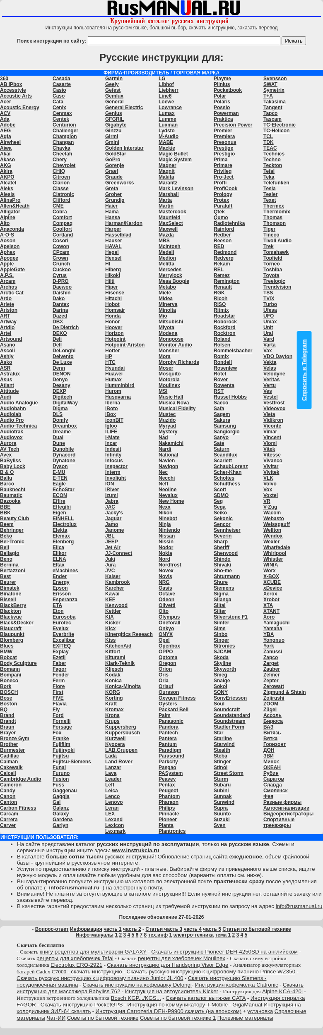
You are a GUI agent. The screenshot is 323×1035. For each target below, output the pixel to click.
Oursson (169, 692)
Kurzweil (115, 738)
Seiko (220, 513)
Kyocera (115, 744)
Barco (7, 484)
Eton (58, 611)
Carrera (9, 819)
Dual (58, 437)
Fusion (61, 779)
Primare (223, 165)
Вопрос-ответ (52, 929)
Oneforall (170, 623)
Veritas (271, 379)
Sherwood (226, 553)
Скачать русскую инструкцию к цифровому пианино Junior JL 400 (100, 978)
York (268, 646)
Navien (167, 461)
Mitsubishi (171, 322)
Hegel (112, 252)
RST (219, 391)
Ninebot (168, 518)
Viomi (270, 443)
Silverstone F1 (231, 617)
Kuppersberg (120, 727)
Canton (8, 802)
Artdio (7, 327)
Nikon (165, 513)
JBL (110, 536)
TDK (268, 142)
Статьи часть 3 (163, 929)
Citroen (61, 177)
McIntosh (170, 246)
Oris (164, 675)
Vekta (269, 362)
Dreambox (65, 426)
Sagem (222, 414)
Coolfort (62, 229)
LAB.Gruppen (121, 750)
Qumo (221, 217)
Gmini (112, 142)
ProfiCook (225, 188)
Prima (220, 160)
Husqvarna (118, 397)
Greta (111, 188)
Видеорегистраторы (288, 814)
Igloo (111, 426)
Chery (60, 160)
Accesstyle (13, 90)
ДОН (269, 750)
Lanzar (113, 767)
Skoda (221, 657)
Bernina (9, 565)
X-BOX (271, 576)
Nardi (165, 449)
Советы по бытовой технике (103, 1018)
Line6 (165, 96)
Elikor (59, 553)
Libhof (166, 84)
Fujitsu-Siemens (72, 762)
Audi (5, 397)
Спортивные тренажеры (278, 822)
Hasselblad (118, 235)
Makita (166, 177)
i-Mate (112, 437)
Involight (115, 478)
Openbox (169, 646)
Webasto (273, 518)
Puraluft (223, 206)
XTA (268, 605)
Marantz (168, 183)
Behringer (12, 530)
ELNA (59, 559)
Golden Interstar (124, 148)
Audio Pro (12, 420)
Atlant (7, 385)
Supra (221, 808)
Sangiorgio (227, 432)
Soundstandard (232, 715)
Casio (59, 90)
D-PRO (61, 281)
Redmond (225, 252)
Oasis (165, 588)
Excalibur (64, 640)
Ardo (6, 298)
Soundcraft (227, 709)
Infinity (113, 455)
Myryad (167, 426)
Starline (223, 738)
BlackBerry (13, 605)
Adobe (7, 125)
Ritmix (221, 310)
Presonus (225, 142)
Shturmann (227, 576)
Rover (221, 379)
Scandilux (225, 455)
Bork (5, 686)
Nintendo (169, 530)
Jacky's (114, 513)
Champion (65, 136)
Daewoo (62, 287)
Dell (57, 345)
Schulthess (227, 484)
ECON (60, 495)
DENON (61, 374)
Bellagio (9, 553)
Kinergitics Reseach (129, 634)
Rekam (222, 264)
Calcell (8, 773)
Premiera (224, 136)
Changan (63, 142)
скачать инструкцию (96, 971)
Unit (268, 327)
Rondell (223, 362)
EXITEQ (62, 646)
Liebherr (168, 90)
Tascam (272, 119)
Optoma (168, 657)
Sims (220, 628)
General (114, 102)
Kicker (113, 623)
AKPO (7, 177)
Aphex (7, 252)
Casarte (62, 84)
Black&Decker (17, 623)
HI (107, 264)
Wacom (272, 513)
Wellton (272, 530)
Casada (61, 78)
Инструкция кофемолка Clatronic (236, 985)
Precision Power (233, 125)
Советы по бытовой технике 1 (178, 1018)
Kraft (111, 704)
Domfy (60, 420)
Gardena (63, 819)
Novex (166, 571)
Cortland (63, 235)
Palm (165, 715)
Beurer (8, 582)
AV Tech (9, 449)
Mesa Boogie (174, 281)
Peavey (167, 779)
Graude (114, 177)
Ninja (165, 524)
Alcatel (8, 183)
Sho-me (223, 571)
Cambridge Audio (20, 779)
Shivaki (222, 565)
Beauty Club (14, 518)
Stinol (220, 767)
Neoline (167, 489)
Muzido (167, 420)
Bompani (10, 675)
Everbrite (63, 634)
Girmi (111, 136)
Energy (61, 582)
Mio (163, 316)
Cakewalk (11, 767)
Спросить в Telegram (304, 370)
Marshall (169, 194)
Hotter (112, 351)
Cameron (11, 785)
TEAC (270, 148)
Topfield (272, 258)
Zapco (270, 657)
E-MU (59, 472)
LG (162, 78)
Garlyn (60, 825)
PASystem (171, 773)
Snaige (222, 681)
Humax (113, 379)
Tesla (269, 188)
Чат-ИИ (56, 1018)
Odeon (166, 599)
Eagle (59, 484)
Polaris (222, 102)
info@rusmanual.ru (299, 906)
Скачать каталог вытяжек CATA (206, 998)
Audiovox (11, 437)
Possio (222, 107)
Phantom (169, 796)
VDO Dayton (277, 356)
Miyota (166, 327)
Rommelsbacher (233, 351)
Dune (59, 443)
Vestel (270, 397)
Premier (223, 131)
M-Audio (168, 136)
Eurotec (62, 623)
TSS (268, 293)
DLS (58, 414)
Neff (163, 484)
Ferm (59, 681)
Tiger (269, 229)
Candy (7, 791)
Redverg (224, 258)
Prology (223, 194)
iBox (110, 414)
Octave (167, 594)
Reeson (222, 241)
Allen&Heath (14, 206)
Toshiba (272, 269)
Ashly (7, 356)
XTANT (271, 611)
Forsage (62, 727)
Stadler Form (229, 727)
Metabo (167, 287)
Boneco (9, 681)
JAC (110, 507)
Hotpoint (115, 339)
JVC (110, 571)
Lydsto (167, 131)
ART (5, 316)
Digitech (62, 397)
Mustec (167, 414)
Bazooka (10, 501)
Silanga (222, 599)
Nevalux (168, 495)
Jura (110, 565)
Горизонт (274, 744)
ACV (5, 113)
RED (219, 246)
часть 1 (113, 929)
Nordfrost (170, 565)
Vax (267, 351)
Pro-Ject (224, 177)
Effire (59, 501)
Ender (60, 576)
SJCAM (222, 652)
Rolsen (222, 345)
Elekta (60, 530)
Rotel (220, 374)
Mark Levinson (176, 188)
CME (58, 206)
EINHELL (63, 518)
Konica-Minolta (123, 686)
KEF (110, 599)
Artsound (11, 339)
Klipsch (114, 669)
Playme (222, 78)
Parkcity (168, 762)
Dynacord (64, 455)
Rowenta (224, 385)
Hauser (113, 241)
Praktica (223, 119)
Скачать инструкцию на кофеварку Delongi (136, 985)
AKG (5, 165)
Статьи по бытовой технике (256, 929)
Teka (268, 177)
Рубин (271, 773)
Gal (56, 802)
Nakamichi (171, 443)
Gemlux (114, 96)
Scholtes (224, 478)
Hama (112, 212)
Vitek (269, 449)
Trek (268, 246)
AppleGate (12, 269)
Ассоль (272, 715)
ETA (57, 605)
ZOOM (270, 704)
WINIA (270, 565)
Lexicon (114, 825)
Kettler (113, 611)
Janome (114, 530)
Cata (58, 102)
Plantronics (172, 831)
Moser (166, 368)
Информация (86, 929)
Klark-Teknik (120, 663)
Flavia (60, 704)
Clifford (61, 200)
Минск (271, 762)
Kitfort (112, 652)
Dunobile (63, 449)
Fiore (59, 686)
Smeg (220, 675)
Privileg (222, 171)
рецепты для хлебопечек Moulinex (181, 958)
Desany (61, 385)
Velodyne (274, 374)
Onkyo (166, 628)
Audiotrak (11, 432)
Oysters (168, 704)
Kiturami (115, 657)
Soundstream (230, 721)
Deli (57, 339)
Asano (7, 345)
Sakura (222, 420)
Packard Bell (173, 709)
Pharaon (168, 802)
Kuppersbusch (122, 733)
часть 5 (212, 929)
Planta (166, 825)
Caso (59, 96)
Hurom (113, 391)
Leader (113, 779)
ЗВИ (268, 756)
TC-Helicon (276, 131)
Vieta (269, 414)
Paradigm (170, 750)
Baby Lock (12, 466)
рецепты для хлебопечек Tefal (74, 958)
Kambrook (117, 582)
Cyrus (60, 275)
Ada (5, 119)
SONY (221, 692)
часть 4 (192, 929)
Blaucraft (11, 628)
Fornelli (61, 721)
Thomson (274, 223)
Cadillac (9, 756)
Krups (112, 721)
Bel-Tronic (12, 542)
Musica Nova (174, 403)
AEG (5, 131)
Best (5, 576)
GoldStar (115, 154)
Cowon (61, 246)
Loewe (166, 102)
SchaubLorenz (231, 466)
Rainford (224, 229)
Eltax (59, 565)
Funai (59, 767)
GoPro (113, 160)
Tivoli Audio (277, 241)
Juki (110, 559)
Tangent (272, 107)
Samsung (225, 426)
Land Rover (119, 762)
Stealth (222, 750)
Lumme (167, 119)
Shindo (222, 559)
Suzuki (222, 819)
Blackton (10, 611)
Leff (109, 785)
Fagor (59, 669)
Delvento (63, 356)
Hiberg (113, 269)
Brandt (8, 721)
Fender (61, 675)
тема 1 (223, 935)
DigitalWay (65, 403)
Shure (221, 582)
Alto (5, 223)
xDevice (272, 588)
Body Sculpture (18, 663)
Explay (61, 652)
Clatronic (63, 194)
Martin (166, 206)
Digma (60, 408)
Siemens (224, 588)
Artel (5, 333)
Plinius (222, 84)
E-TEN (60, 478)
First (58, 692)
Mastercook (172, 212)
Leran (112, 808)
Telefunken (276, 183)
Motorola (169, 379)
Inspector (116, 466)
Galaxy (61, 814)
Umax (270, 322)
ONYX (166, 634)
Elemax (61, 536)
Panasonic (171, 721)
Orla (164, 681)
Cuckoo (62, 269)
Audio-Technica (18, 426)
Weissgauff (276, 524)
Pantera (168, 738)
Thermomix (276, 212)
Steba (220, 756)
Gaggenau (65, 791)
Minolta (167, 310)
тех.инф (158, 935)
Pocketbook (228, 90)
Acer (5, 102)
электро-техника (194, 935)
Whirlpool (274, 553)
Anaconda (12, 229)
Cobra (60, 212)
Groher (113, 194)
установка (260, 1011)
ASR (5, 368)
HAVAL (113, 246)
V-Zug (270, 507)
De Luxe (62, 362)
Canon (7, 796)
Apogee (9, 258)
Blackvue (11, 617)
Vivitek (271, 472)
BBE (5, 507)
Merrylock (170, 275)
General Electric (124, 107)
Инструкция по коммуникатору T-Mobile (178, 1005)
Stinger (222, 762)
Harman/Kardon (123, 223)
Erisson (62, 594)
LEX (110, 814)
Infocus (114, 461)
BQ (3, 709)
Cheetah (62, 154)
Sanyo (221, 437)
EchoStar (64, 489)
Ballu (6, 478)
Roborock (225, 322)
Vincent (272, 437)
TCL (268, 136)
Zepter (271, 681)
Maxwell (168, 229)
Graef (111, 171)
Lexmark (115, 831)
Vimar (270, 432)
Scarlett (223, 461)
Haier (111, 206)
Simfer (221, 623)
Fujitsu (61, 756)
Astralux (10, 374)
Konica (113, 681)
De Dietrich (66, 327)
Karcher (114, 588)
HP (108, 356)
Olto (164, 611)
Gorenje (114, 165)
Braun (7, 727)
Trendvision (277, 287)
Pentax (167, 785)
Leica (111, 791)
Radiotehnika (229, 223)
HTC (110, 362)
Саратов (273, 779)
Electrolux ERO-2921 (76, 965)
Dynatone (64, 461)
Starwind (224, 744)
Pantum (168, 744)
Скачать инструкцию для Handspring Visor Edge (167, 965)
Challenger (65, 131)
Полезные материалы (245, 1018)
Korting (114, 698)
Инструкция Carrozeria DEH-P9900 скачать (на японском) (168, 1011)
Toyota (271, 275)
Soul (219, 704)
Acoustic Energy (19, 107)
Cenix (59, 107)
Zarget (271, 663)
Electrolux (65, 524)
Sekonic (223, 518)
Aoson (7, 241)
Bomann (10, 669)
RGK (219, 293)
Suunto (222, 814)
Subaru (222, 785)
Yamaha (272, 628)
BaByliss (10, 461)
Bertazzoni (12, 571)
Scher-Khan (227, 472)
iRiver (112, 489)
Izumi (111, 495)
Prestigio (224, 154)
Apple (7, 264)
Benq (6, 559)
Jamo (111, 524)
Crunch (61, 264)
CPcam (61, 252)
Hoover (113, 327)
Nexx (165, 507)
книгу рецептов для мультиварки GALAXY (93, 952)
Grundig (115, 200)
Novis (165, 576)
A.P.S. (7, 275)
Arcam (7, 281)
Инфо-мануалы (94, 935)
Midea (166, 298)
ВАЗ (268, 727)
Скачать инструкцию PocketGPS (82, 1005)
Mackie (167, 148)
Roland (222, 339)
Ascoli (7, 351)
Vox (267, 489)
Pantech (168, 733)
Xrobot (271, 599)
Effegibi (62, 507)
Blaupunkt (12, 634)
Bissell (8, 599)
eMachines (65, 571)
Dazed (60, 316)
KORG (112, 692)
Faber (59, 663)
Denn (59, 368)
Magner (167, 165)
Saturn (221, 449)
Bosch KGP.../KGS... (136, 998)
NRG (164, 582)
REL (219, 269)
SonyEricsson (230, 698)
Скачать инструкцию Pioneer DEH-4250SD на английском (224, 952)
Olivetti (167, 605)
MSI (163, 391)
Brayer (8, 733)
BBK (5, 513)
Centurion (64, 125)
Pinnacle (169, 814)
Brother (9, 744)
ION (109, 484)
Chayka (61, 148)
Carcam (9, 814)
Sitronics (224, 646)
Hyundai (115, 368)
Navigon (168, 466)
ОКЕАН (272, 767)
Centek (61, 119)
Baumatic (11, 495)
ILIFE (111, 432)
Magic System (175, 160)
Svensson (275, 78)
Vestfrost (273, 403)
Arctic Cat (12, 293)
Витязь (272, 733)
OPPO (166, 652)
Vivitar (270, 466)
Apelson (9, 246)
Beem (7, 524)
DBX (58, 322)
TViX (268, 298)
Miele (165, 293)
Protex (221, 200)
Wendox (272, 536)
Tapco (270, 113)
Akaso (7, 160)
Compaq (62, 223)
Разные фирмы (282, 802)
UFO (268, 316)
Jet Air (113, 547)
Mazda (166, 235)
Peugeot (168, 791)
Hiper (111, 287)
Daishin (61, 293)
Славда (272, 785)
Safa (219, 408)
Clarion (61, 183)
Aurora (8, 443)
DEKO (60, 333)
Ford (58, 715)
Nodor (166, 547)
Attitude (9, 391)
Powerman (226, 113)
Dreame (62, 432)
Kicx (110, 628)
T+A (268, 96)
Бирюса (273, 721)
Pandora (168, 727)
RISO (220, 304)
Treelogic (274, 281)
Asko (6, 362)
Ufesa (270, 310)
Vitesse (272, 455)
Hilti (110, 281)
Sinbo (220, 634)
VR (266, 501)
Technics (273, 154)
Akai (5, 154)
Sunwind (224, 802)
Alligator (10, 212)
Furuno (61, 773)
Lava (110, 773)
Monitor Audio (175, 345)
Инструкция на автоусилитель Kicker (171, 991)
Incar (111, 443)
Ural (268, 333)
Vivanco (272, 461)
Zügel (270, 709)
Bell (4, 547)
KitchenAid (118, 646)
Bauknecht (12, 489)
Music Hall (171, 397)
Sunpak (222, 796)
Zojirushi (273, 698)
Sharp (221, 542)
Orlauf (166, 686)
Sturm (221, 779)
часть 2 (132, 929)
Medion (167, 258)
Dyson (60, 466)
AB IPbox (11, 84)
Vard (268, 339)
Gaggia (61, 796)
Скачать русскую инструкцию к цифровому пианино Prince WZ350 (211, 971)
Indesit (113, 449)
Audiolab (10, 414)
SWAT (270, 84)
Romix (221, 356)
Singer (221, 640)
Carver (8, 825)
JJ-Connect (118, 553)
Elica (58, 547)
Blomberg (11, 640)
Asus (6, 379)
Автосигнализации (286, 808)
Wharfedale (276, 547)
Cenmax (62, 113)
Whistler (273, 559)
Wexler (271, 542)
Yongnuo (273, 640)
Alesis (7, 194)
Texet (269, 200)
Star (218, 733)
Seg (218, 501)
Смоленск (275, 791)
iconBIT (114, 420)
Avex (6, 455)
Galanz (61, 808)
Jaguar (113, 518)
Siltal (220, 605)
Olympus (169, 617)
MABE (166, 142)
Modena (168, 333)
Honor (112, 322)
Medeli (166, 252)
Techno (272, 160)
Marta (165, 200)
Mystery (168, 432)
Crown (60, 258)
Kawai (112, 594)
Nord (164, 559)
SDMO (221, 495)
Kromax (114, 709)
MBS (164, 241)
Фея (268, 796)
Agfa (5, 136)
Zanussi (272, 652)
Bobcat (8, 657)
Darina (60, 310)
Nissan (167, 536)
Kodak (113, 675)
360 (4, 78)
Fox (57, 733)
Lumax (167, 113)
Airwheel (10, 142)
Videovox (274, 408)
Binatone (10, 594)
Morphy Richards (179, 362)
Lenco (112, 796)
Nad (163, 437)
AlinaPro (10, 200)
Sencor (222, 524)
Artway (8, 322)
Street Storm (228, 773)
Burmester (12, 750)
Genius (113, 113)
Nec (163, 472)
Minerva (168, 304)
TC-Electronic (279, 125)
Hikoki (112, 275)
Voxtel (270, 495)
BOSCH (9, 692)
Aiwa (6, 148)
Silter (220, 611)
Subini (221, 791)
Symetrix (273, 90)
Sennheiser (227, 530)
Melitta (166, 264)
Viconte (272, 426)
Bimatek (9, 588)
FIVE (58, 698)
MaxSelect (171, 223)
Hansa (112, 217)
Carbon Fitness (18, 808)
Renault (223, 287)
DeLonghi (64, 351)
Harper (113, 229)
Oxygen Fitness (177, 698)
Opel (164, 640)
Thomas (272, 217)
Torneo (271, 264)
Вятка (270, 738)
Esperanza (65, 599)
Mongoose (171, 339)
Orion (165, 669)
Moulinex (169, 385)
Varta (269, 345)
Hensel (113, 258)
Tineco (271, 235)
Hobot (112, 304)
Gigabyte (115, 125)
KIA (109, 617)
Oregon (167, 663)
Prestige (223, 148)
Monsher (169, 351)
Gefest (113, 90)
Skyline (222, 663)
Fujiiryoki (64, 750)
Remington (227, 281)
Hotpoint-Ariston (125, 345)
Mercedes (170, 269)
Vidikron (273, 420)
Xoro (269, 617)
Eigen (59, 513)
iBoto (111, 408)
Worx (269, 571)
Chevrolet (64, 165)
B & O (7, 472)
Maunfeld (170, 217)
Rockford (225, 327)
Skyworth (225, 669)
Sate (219, 443)
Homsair (115, 310)
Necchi (167, 478)
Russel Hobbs (230, 397)
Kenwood (116, 605)
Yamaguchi (276, 623)
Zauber (271, 669)
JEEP (111, 542)
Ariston (8, 310)
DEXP (59, 391)
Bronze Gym (14, 738)
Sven (220, 825)
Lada (111, 756)
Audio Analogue (19, 403)
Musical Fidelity (177, 408)
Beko (6, 536)
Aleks (6, 188)
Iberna (112, 403)
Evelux (61, 628)
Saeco (221, 403)
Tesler (270, 194)
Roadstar (224, 316)
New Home (171, 501)
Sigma (221, 594)
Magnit (167, 171)
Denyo (60, 379)
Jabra (111, 501)
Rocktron (225, 333)
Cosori (60, 241)
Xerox (270, 594)
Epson (60, 588)
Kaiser (113, 576)
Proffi (220, 183)
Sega (220, 507)
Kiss (110, 640)
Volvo (270, 484)
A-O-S (7, 235)
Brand (7, 715)
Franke (61, 738)
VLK (268, 478)
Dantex (61, 304)
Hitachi (113, 298)
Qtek (219, 212)
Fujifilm (61, 744)
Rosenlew (225, 368)
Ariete (7, 304)
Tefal (269, 171)
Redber (222, 235)
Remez (222, 275)
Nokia (165, 553)
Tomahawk (276, 252)
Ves (267, 391)
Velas (269, 368)
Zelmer (271, 675)
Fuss (58, 785)
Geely (112, 84)
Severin (222, 536)
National (168, 455)
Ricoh (220, 298)
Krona (112, 715)
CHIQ (59, 171)
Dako (59, 298)
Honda (113, 316)
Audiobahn (13, 408)
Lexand (114, 819)
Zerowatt (273, 686)
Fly (56, 709)
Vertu (269, 385)
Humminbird (120, 385)
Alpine (7, 217)
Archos (8, 287)
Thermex (273, 206)
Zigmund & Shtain (284, 692)
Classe (61, 188)
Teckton (272, 165)
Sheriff (221, 547)
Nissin (166, 542)
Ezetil (59, 657)
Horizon (114, 333)
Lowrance (170, 107)
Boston (8, 704)
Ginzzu (113, 131)
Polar (220, 96)
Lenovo (114, 802)
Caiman (9, 762)
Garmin (114, 78)
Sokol (220, 686)
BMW (6, 652)
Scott (220, 489)
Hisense (114, 293)
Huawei (114, 374)
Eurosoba (64, 617)
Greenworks (119, 183)
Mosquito (170, 374)
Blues (7, 646)
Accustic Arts (16, 96)
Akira (6, 171)
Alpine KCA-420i (282, 991)
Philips (167, 808)
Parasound (171, 756)
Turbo (270, 304)
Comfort (62, 217)
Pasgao (167, 767)
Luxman (168, 125)
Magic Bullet (173, 154)
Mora (165, 356)
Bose (6, 698)
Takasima (274, 102)
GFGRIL (114, 119)
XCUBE (272, 582)
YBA (268, 634)
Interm (113, 472)
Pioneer (168, 819)
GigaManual (247, 1005)
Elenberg (63, 542)
